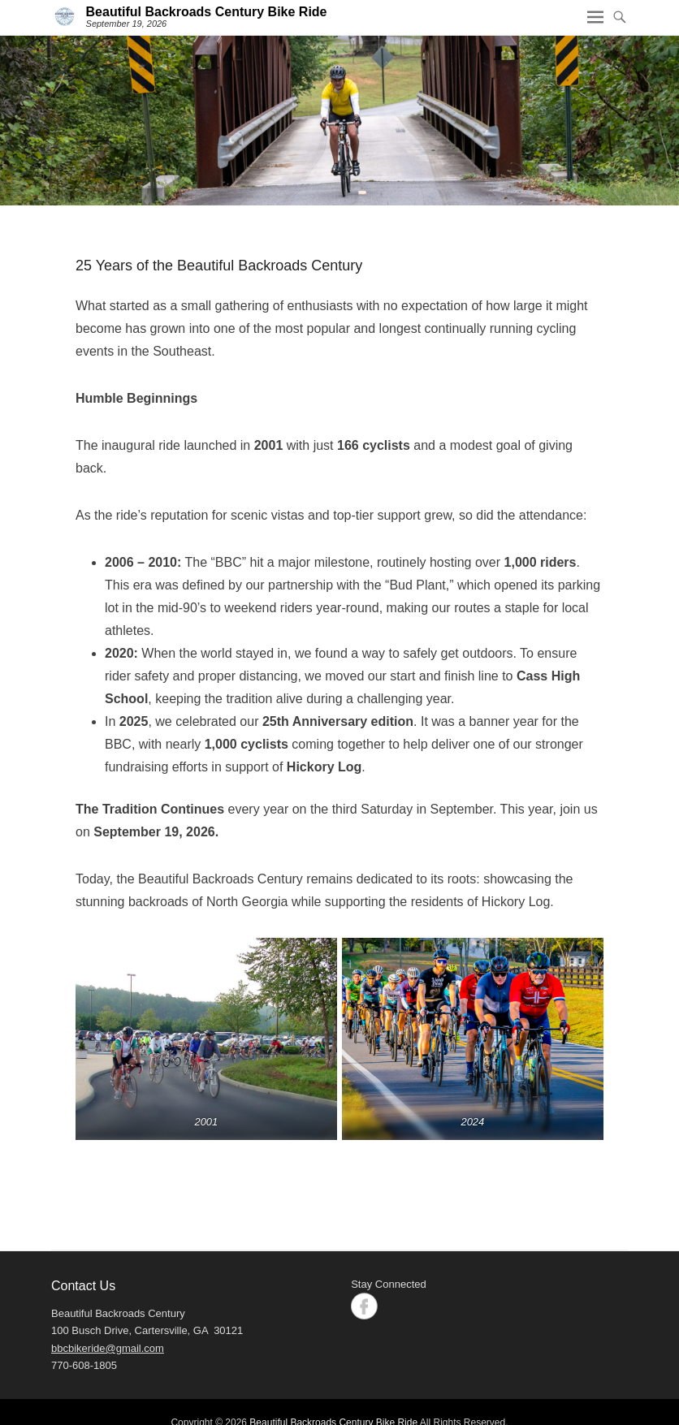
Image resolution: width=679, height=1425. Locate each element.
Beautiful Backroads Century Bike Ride (206, 12)
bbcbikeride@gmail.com (107, 1348)
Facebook (364, 1306)
